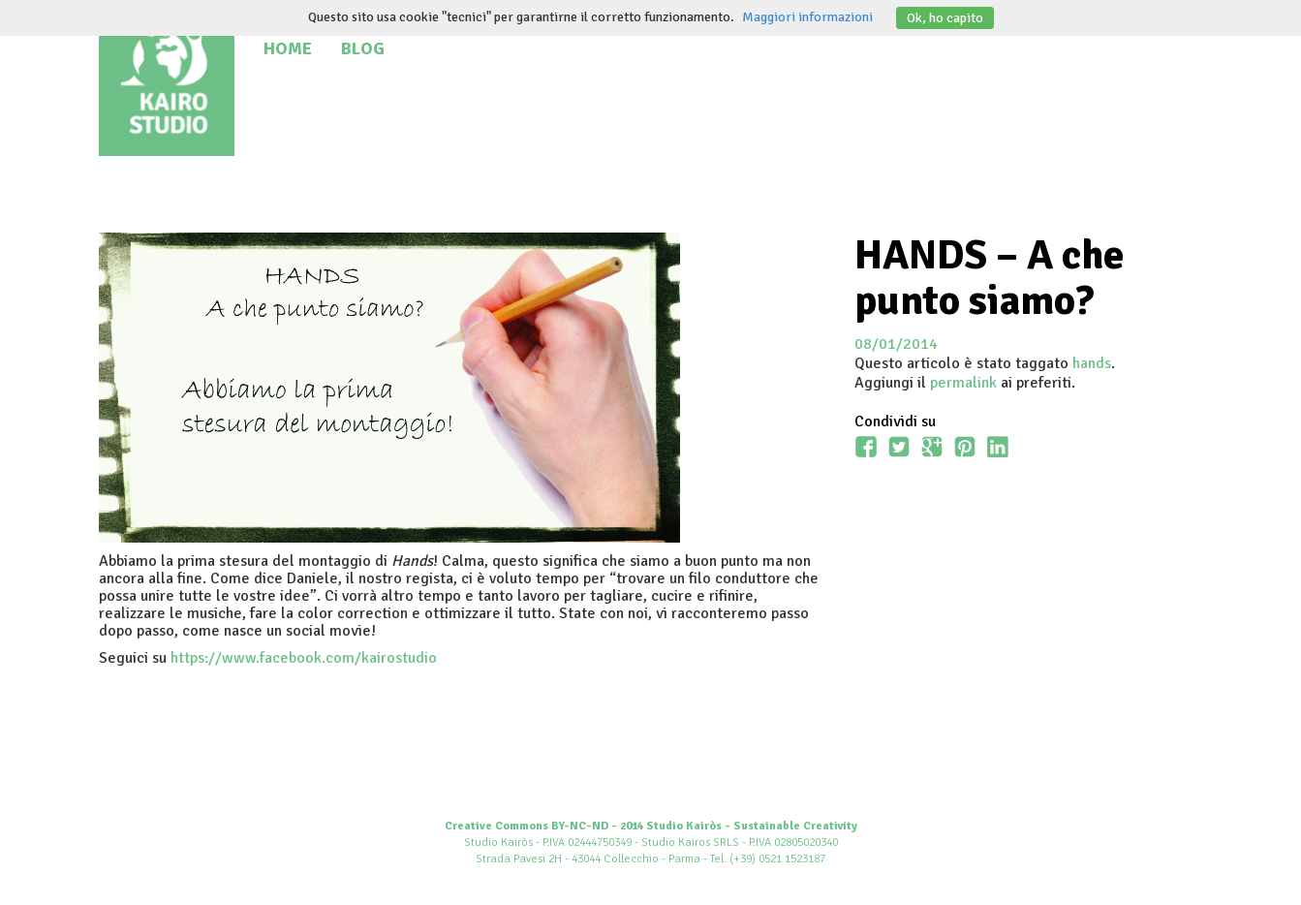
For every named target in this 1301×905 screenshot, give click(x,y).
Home (287, 48)
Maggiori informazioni (807, 17)
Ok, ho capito (945, 18)
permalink (963, 382)
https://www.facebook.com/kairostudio (303, 658)
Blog (363, 48)
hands (1091, 363)
